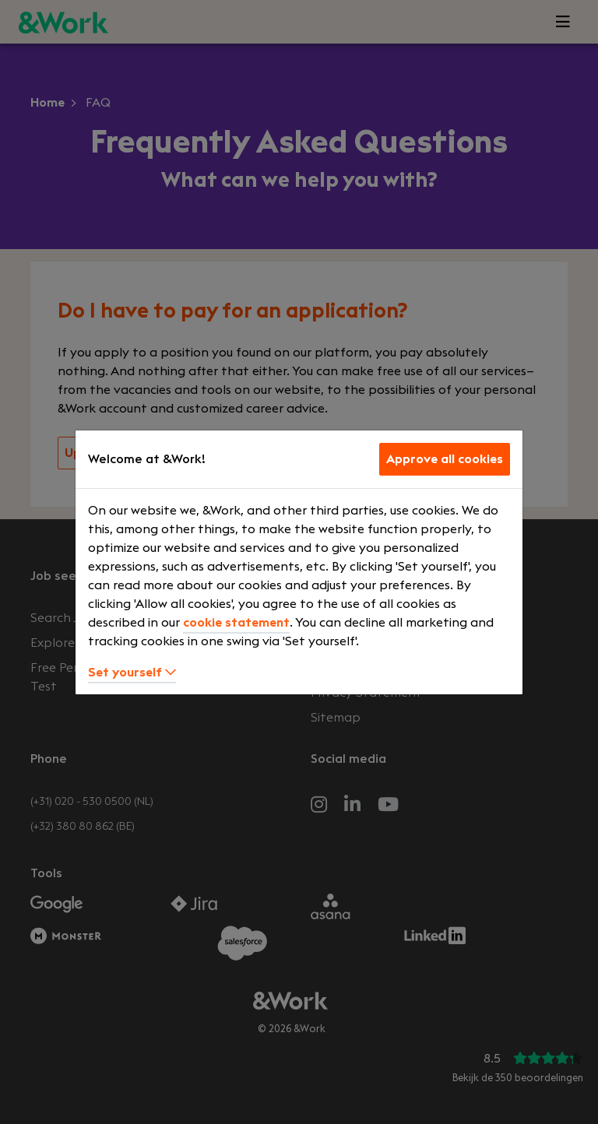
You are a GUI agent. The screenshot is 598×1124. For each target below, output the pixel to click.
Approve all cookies (444, 459)
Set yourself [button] (132, 672)
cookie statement (236, 622)
